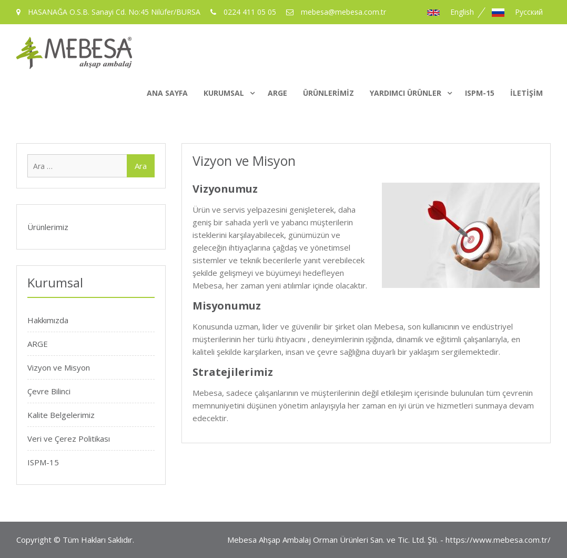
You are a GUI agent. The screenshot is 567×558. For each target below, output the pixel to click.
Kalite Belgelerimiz (61, 415)
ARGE (277, 93)
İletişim (526, 93)
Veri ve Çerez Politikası (68, 438)
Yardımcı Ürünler (405, 93)
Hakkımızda (47, 320)
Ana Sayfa (167, 93)
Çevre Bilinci (48, 391)
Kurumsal (224, 93)
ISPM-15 (479, 93)
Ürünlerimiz (328, 93)
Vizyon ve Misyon (58, 367)
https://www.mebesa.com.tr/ (498, 539)
